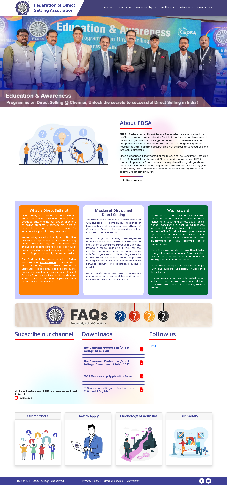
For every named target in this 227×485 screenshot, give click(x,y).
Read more (132, 180)
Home (108, 7)
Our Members (37, 416)
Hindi (93, 391)
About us (123, 7)
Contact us (204, 7)
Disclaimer (133, 481)
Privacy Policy (90, 481)
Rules (72, 259)
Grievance (186, 7)
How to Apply (88, 416)
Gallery (168, 7)
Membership (146, 7)
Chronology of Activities (138, 416)
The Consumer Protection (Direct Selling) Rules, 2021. (106, 349)
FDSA (153, 346)
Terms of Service (112, 481)
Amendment (48, 262)
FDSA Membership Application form (108, 376)
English (103, 391)
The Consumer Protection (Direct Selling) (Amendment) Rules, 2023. (107, 362)
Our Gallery (189, 416)
